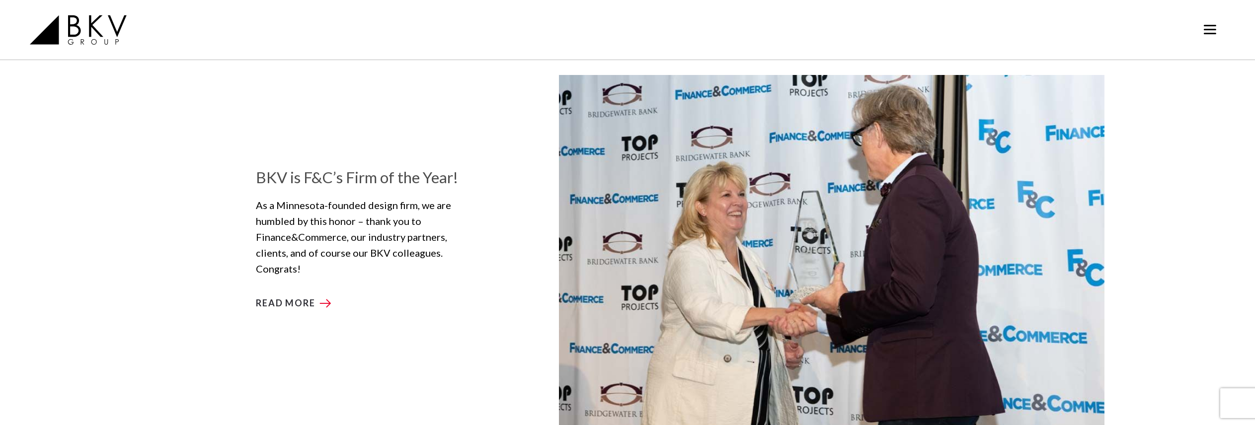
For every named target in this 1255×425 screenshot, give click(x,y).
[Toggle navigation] (1210, 30)
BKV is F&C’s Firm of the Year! (357, 177)
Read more (285, 302)
